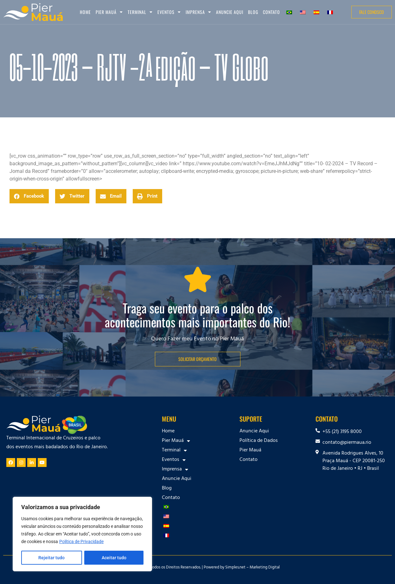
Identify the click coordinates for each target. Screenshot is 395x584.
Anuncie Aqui (229, 12)
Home (85, 12)
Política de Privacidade (81, 541)
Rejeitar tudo (51, 557)
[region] (82, 534)
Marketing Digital (265, 568)
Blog (253, 12)
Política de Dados (258, 441)
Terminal (140, 12)
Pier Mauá (109, 12)
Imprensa (198, 12)
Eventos (169, 12)
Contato (271, 12)
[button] (29, 196)
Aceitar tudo (114, 557)
